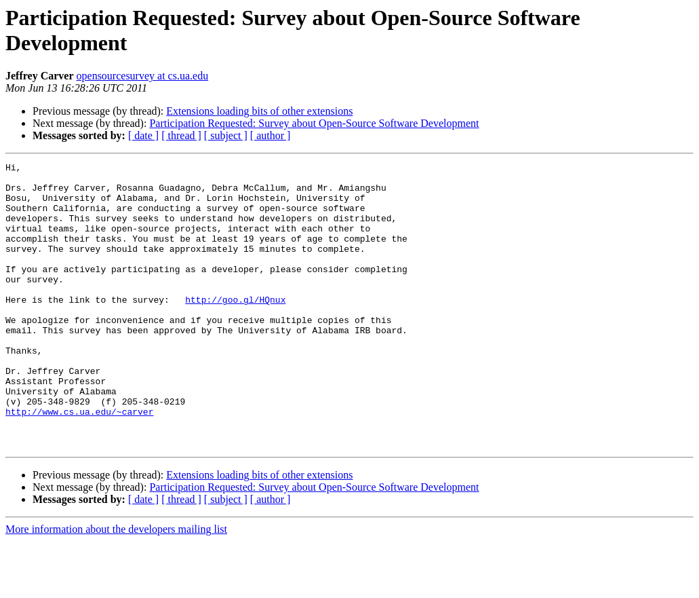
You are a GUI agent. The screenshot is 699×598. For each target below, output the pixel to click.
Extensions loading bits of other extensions (259, 111)
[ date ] (143, 135)
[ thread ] (181, 135)
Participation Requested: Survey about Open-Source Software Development (314, 123)
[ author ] (270, 135)
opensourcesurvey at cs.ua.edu (143, 75)
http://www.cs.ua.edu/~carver (79, 462)
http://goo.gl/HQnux (235, 328)
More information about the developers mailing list (116, 586)
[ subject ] (225, 135)
